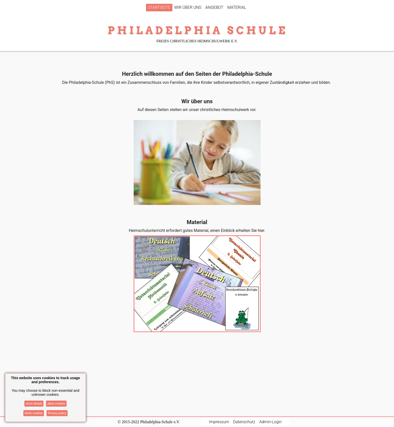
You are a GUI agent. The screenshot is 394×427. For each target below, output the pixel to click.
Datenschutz (244, 421)
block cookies (34, 413)
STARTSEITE (159, 7)
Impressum (219, 421)
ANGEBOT (214, 7)
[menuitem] (159, 7)
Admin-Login (270, 421)
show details (34, 403)
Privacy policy (57, 413)
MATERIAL (236, 7)
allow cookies (56, 403)
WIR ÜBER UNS (188, 7)
